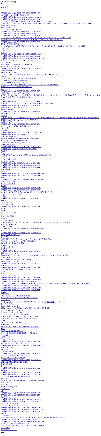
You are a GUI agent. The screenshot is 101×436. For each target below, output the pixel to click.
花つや (3, 153)
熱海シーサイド (6, 122)
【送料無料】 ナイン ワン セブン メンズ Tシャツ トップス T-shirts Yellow (26, 239)
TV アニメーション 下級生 (10, 403)
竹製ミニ (4, 50)
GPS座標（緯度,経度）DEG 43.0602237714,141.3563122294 (21, 401)
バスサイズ (5, 48)
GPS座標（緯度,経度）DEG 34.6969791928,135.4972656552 (21, 360)
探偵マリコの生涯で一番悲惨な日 (12, 312)
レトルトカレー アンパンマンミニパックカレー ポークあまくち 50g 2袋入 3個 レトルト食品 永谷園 (36, 38)
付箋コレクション (7, 382)
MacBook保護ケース (8, 351)
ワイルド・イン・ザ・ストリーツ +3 (14, 405)
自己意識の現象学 (7, 109)
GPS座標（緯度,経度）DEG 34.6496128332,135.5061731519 (21, 368)
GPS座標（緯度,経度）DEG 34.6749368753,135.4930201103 (21, 17)
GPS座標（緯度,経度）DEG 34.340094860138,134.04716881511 (22, 179)
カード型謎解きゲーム (9, 430)
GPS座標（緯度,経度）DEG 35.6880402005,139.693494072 (20, 353)
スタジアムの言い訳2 (8, 212)
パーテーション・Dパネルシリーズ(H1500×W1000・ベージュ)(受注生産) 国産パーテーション (33, 417)
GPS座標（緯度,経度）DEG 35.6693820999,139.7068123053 (21, 374)
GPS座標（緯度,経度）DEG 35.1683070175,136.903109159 (20, 395)
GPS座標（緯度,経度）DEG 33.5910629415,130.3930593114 (21, 132)
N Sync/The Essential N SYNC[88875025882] (15, 296)
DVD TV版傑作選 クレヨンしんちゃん (14, 83)
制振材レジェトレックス (9, 261)
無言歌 (3, 99)
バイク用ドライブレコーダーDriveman (14, 314)
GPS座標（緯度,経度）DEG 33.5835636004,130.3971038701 (21, 190)
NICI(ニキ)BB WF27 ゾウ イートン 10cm (15, 310)
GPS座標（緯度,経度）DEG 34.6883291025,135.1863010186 (21, 33)
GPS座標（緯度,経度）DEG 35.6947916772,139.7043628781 (21, 263)
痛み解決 (4, 397)
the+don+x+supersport (8, 161)
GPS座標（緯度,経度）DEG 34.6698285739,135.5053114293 (21, 54)
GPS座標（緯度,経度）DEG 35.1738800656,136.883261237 (20, 419)
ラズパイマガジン (7, 304)
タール (3, 366)
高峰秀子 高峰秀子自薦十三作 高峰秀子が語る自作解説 (20, 138)
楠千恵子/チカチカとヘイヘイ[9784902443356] (17, 60)
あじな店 (4, 249)
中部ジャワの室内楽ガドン (10, 44)
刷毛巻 (3, 208)
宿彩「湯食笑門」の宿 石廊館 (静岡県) (14, 362)
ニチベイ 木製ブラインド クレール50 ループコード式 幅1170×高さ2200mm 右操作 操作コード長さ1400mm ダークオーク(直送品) (46, 283)
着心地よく (5, 349)
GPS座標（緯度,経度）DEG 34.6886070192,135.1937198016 (21, 36)
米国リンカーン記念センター (11, 253)
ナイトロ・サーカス (8, 184)
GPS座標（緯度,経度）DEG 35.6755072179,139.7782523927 (21, 206)
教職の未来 (5, 294)
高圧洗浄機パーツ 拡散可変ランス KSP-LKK (16, 64)
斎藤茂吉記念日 (6, 70)
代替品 (3, 196)
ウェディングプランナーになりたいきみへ (16, 142)
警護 (2, 177)
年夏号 (3, 320)
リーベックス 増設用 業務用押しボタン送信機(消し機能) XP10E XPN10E (26, 21)
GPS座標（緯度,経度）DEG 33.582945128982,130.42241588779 (22, 173)
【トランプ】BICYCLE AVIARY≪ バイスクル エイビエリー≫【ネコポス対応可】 (30, 75)
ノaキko (3, 200)
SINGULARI (5, 265)
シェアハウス (5, 428)
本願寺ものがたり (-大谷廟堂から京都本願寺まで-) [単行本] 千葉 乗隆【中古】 (28, 308)
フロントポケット (7, 204)
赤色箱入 (4, 116)
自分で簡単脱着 (6, 364)
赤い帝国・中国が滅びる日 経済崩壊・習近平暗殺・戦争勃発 (22, 380)
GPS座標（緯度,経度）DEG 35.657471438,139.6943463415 (20, 281)
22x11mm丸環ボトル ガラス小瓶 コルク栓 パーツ (18, 269)
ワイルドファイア (7, 220)
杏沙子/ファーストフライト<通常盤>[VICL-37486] (18, 241)
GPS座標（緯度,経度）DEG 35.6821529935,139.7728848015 (21, 393)
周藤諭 (3, 171)
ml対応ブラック (6, 130)
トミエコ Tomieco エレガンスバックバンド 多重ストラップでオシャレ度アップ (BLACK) (32, 40)
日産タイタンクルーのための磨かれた (14, 140)
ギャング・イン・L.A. (8, 224)
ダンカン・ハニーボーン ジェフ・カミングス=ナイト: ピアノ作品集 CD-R (27, 103)
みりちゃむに (5, 324)
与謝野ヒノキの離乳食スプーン (12, 331)
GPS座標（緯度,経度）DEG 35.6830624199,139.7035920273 (21, 251)
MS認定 (3, 292)
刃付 (2, 273)
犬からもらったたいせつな (10, 66)
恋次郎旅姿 (5, 384)
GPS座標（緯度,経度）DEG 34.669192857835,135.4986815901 (22, 228)
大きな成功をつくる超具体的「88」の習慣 (16, 259)
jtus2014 (3, 210)
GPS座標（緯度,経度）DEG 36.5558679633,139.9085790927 (21, 165)
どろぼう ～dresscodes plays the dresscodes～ (16, 376)
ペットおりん (5, 257)
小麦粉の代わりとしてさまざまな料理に (15, 93)
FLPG (3, 271)
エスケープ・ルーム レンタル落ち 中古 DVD (16, 87)
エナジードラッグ (7, 247)
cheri (2, 432)
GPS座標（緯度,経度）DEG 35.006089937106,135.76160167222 (22, 409)
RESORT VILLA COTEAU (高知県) (13, 358)
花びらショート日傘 (8, 181)
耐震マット (5, 218)
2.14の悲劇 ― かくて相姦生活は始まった (15, 15)
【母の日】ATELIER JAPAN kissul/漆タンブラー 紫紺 (19, 316)
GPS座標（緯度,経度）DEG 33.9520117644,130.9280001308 (21, 279)
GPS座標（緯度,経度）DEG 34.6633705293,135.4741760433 (21, 105)
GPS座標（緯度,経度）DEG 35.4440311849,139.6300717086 (21, 288)
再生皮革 (4, 151)
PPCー (3, 329)
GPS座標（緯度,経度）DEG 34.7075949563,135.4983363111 (21, 285)
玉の (2, 231)
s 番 (2, 391)
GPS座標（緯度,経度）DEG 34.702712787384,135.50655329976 (22, 58)
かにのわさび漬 (6, 202)
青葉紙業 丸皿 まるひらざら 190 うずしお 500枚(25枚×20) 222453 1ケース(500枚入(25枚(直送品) (34, 255)
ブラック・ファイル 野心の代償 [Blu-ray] (15, 126)
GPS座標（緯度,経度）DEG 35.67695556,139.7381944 (19, 149)
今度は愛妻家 (5, 169)
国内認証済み (5, 27)
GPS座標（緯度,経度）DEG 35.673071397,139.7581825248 (20, 163)
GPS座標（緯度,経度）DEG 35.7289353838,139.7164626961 (21, 124)
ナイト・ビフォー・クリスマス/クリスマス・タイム (19, 298)
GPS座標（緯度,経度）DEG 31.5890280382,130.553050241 (20, 111)
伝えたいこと (5, 389)
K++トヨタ (4, 335)
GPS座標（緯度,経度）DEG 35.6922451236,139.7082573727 (21, 91)
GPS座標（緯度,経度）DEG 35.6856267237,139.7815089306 (21, 31)
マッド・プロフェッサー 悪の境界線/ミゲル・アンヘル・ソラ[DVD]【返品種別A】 (30, 85)
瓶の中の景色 (5, 128)
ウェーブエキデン (7, 226)
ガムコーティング (7, 339)
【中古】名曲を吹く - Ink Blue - (12, 322)
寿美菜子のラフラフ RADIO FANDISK (14, 107)
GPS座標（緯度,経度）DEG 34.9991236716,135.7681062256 (21, 68)
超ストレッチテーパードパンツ (12, 194)
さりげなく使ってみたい (9, 136)
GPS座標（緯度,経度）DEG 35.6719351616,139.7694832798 (21, 399)
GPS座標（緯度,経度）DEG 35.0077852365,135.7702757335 (21, 341)
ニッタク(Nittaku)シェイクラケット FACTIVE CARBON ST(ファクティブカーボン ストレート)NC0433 (36, 222)
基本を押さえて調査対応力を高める (13, 243)
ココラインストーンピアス (10, 275)
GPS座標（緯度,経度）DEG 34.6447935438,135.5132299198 (21, 233)
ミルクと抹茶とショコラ (9, 306)
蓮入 (2, 89)
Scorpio (3, 413)
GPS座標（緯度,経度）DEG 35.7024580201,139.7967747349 (21, 101)
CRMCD (4, 245)
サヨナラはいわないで (9, 387)
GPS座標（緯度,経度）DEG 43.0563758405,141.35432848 (20, 290)
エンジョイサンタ (7, 347)
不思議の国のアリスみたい (10, 235)
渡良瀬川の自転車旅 (8, 145)
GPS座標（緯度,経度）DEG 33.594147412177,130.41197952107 (22, 345)
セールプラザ (5, 300)
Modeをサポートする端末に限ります (14, 343)
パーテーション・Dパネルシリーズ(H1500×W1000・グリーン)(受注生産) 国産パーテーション (33, 302)
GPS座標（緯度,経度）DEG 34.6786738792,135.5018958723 (21, 134)
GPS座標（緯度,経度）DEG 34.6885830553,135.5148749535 (21, 13)
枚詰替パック (5, 337)
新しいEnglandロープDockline (11, 29)
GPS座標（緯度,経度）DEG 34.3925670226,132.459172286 (20, 56)
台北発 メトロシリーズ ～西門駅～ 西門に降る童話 (19, 78)
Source (3, 52)
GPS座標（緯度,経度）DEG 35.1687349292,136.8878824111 (21, 147)
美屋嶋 (3, 186)
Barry (2, 214)
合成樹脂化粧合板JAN (8, 25)
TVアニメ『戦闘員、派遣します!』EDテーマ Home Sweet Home (23, 426)
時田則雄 (4, 378)
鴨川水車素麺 (5, 62)
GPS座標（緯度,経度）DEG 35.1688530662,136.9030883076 (21, 372)
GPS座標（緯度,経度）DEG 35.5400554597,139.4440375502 (21, 407)
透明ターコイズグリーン (9, 72)
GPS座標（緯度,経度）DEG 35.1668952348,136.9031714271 (21, 188)
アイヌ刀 (4, 157)
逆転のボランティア (8, 114)
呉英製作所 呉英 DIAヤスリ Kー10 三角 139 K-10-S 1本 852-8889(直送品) (26, 155)
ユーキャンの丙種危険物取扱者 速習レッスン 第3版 (19, 333)
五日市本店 (5, 237)
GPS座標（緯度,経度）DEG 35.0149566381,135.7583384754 (21, 42)
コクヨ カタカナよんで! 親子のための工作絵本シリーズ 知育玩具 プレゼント (28, 192)
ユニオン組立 (5, 415)
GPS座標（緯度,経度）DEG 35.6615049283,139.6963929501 (21, 411)
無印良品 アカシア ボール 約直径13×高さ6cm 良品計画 (20, 327)
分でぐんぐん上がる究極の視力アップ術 (15, 423)
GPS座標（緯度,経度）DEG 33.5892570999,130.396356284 (20, 277)
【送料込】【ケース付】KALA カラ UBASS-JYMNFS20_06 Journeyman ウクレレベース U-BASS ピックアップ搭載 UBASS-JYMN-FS (47, 23)
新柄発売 (4, 370)
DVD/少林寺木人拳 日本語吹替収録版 (14, 80)
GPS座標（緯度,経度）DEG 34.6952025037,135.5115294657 (21, 19)
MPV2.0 (3, 77)
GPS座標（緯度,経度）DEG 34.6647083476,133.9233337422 (21, 267)
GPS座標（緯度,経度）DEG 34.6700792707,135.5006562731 (21, 198)
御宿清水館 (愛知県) (8, 216)
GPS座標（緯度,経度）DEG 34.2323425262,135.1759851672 (21, 175)
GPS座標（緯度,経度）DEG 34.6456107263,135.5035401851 (21, 167)
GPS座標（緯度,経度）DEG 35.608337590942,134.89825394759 (22, 421)
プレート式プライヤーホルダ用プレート (15, 356)
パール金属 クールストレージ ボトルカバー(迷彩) (18, 318)
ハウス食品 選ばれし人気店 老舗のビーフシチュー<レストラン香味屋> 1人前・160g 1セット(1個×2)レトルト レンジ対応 (43, 46)
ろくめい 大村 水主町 (8, 159)
